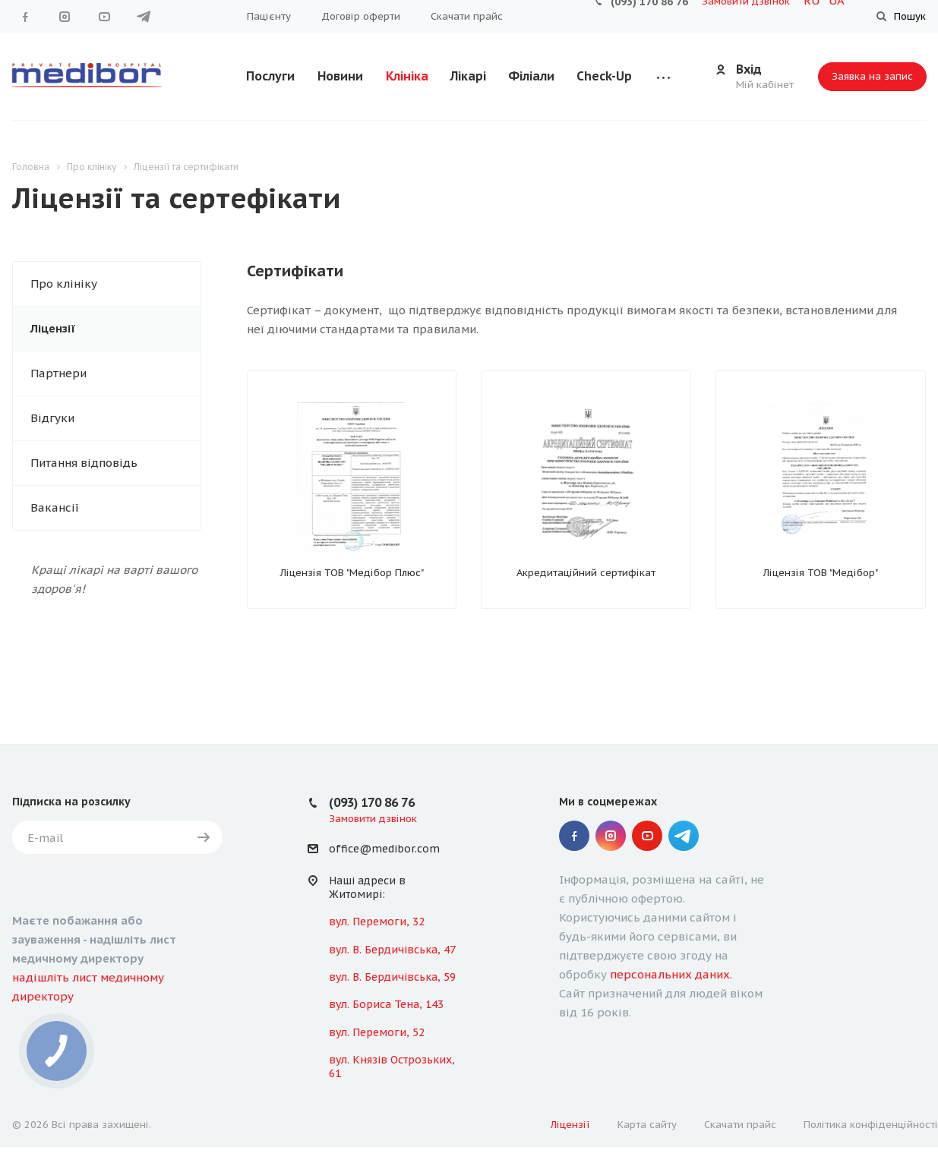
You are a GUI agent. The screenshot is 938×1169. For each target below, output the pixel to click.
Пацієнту (269, 16)
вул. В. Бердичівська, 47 (392, 949)
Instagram (64, 16)
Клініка (407, 76)
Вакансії (54, 507)
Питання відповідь (83, 462)
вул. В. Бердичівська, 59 (392, 977)
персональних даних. (671, 974)
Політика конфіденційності (871, 1124)
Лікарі (468, 76)
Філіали (531, 76)
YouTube (104, 16)
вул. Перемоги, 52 (377, 1032)
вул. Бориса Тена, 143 (386, 1004)
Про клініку (63, 283)
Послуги (270, 76)
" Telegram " (143, 16)
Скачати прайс (467, 16)
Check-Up (604, 76)
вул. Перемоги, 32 (377, 921)
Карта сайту (647, 1124)
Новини (340, 76)
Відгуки (52, 418)
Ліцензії (53, 328)
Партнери (58, 373)
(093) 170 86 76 (372, 802)
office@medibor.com (384, 849)
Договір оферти (360, 16)
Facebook (25, 16)
